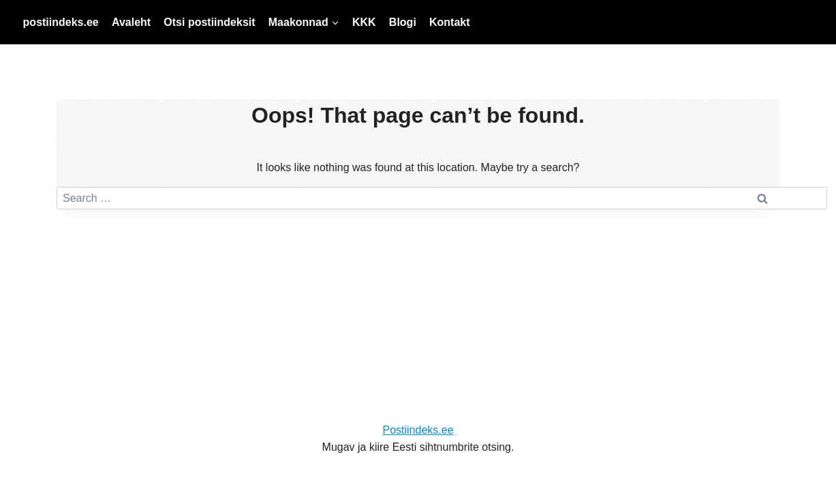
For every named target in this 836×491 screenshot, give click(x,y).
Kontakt (449, 22)
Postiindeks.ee (417, 430)
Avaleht (131, 22)
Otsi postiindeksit (209, 22)
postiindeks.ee (61, 22)
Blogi (402, 22)
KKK (364, 22)
